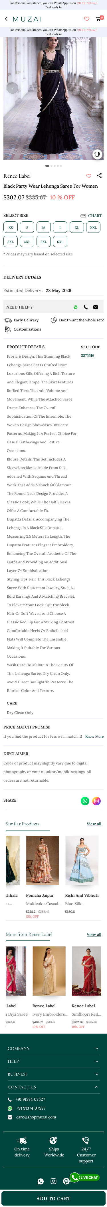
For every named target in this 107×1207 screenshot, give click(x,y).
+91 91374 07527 (26, 1099)
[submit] (88, 176)
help (13, 1061)
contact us (22, 1087)
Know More (94, 736)
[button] (47, 166)
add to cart (53, 1198)
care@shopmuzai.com (32, 1117)
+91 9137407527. (87, 3)
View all (94, 823)
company (19, 1048)
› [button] (94, 88)
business (18, 1074)
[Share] (99, 176)
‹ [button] (12, 88)
